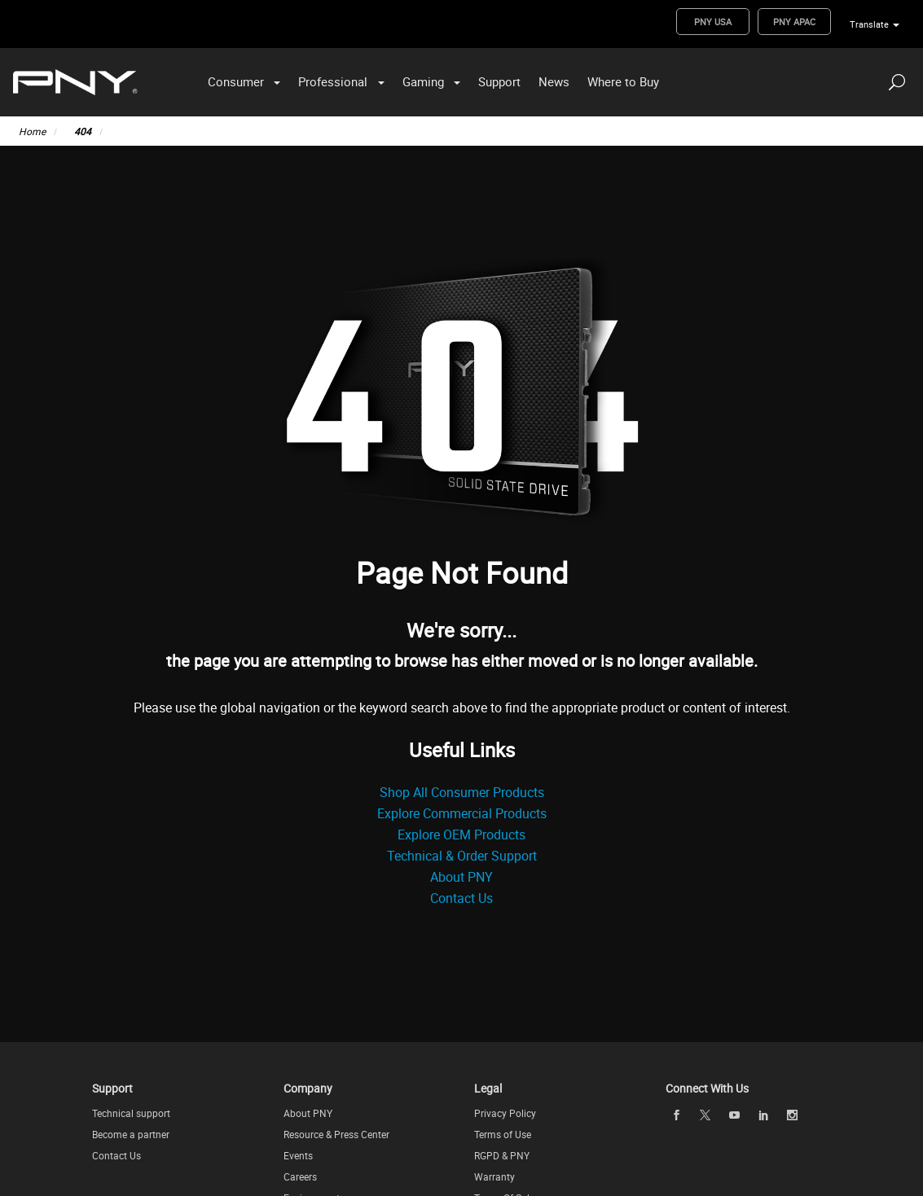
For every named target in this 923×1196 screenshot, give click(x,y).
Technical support (131, 1112)
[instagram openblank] (792, 1114)
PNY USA (713, 21)
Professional (332, 81)
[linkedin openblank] (763, 1114)
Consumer (236, 81)
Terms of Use (502, 1134)
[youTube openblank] (734, 1114)
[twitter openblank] (705, 1115)
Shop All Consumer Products (462, 792)
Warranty (494, 1176)
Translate (869, 24)
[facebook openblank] (676, 1114)
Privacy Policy (505, 1112)
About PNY (461, 877)
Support (499, 81)
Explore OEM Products (461, 834)
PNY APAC (794, 21)
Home (32, 131)
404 (82, 131)
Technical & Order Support (462, 856)
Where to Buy (623, 81)
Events (298, 1155)
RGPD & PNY (502, 1155)
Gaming (423, 81)
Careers (300, 1176)
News (553, 81)
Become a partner (130, 1134)
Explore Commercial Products (462, 813)
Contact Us (461, 898)
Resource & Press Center (336, 1134)
